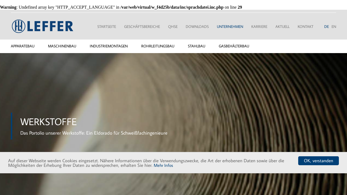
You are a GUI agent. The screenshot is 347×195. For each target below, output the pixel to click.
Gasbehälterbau (234, 46)
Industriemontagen (109, 46)
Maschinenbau (62, 46)
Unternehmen (230, 26)
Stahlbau (196, 46)
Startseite (106, 26)
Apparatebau (22, 46)
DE (326, 26)
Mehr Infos (163, 165)
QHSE (173, 26)
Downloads (197, 26)
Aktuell (282, 26)
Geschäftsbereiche (142, 26)
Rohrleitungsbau (157, 46)
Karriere (259, 26)
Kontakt (305, 26)
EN (334, 26)
